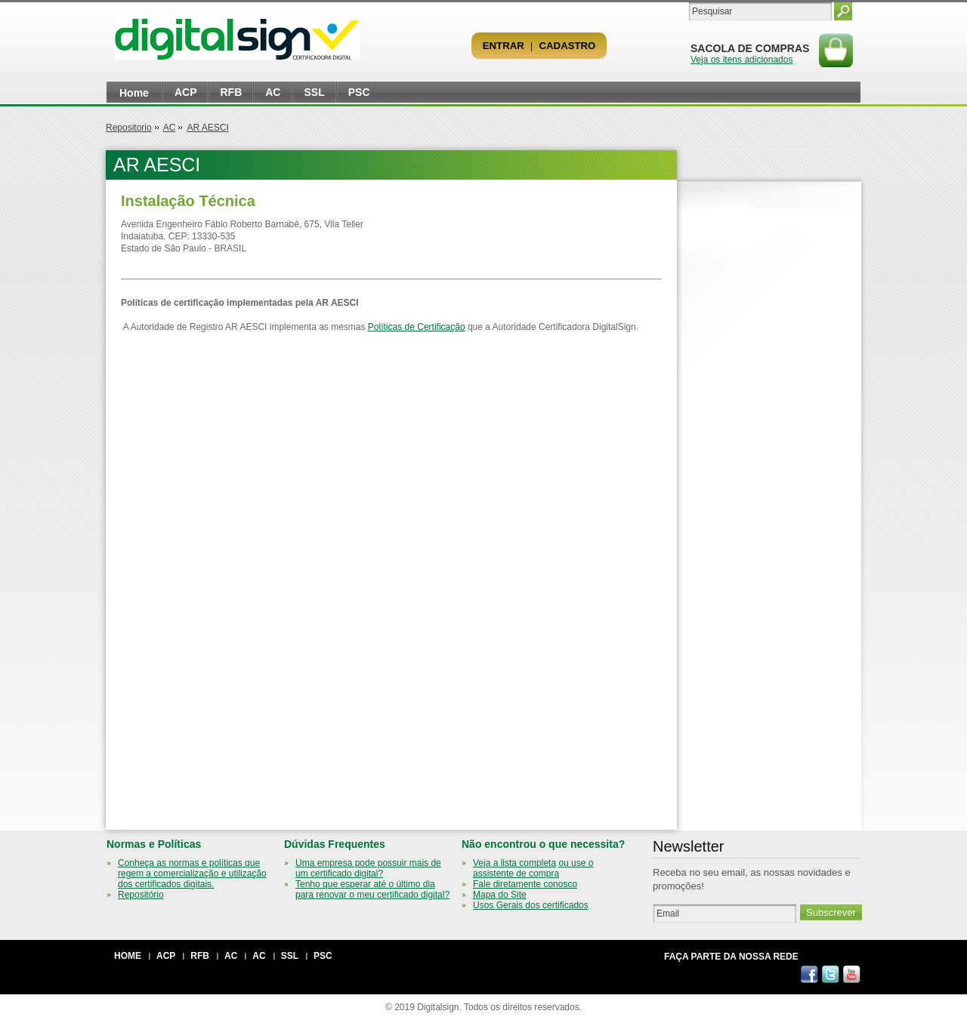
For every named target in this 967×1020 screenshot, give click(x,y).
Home (134, 93)
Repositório (141, 894)
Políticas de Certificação (416, 327)
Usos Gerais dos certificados (531, 905)
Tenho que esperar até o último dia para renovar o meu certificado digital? (372, 889)
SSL (314, 92)
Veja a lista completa (514, 863)
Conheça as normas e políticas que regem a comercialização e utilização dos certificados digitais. (192, 873)
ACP (186, 92)
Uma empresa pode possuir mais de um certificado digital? (368, 868)
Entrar (503, 45)
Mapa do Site (500, 894)
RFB (231, 92)
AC (272, 92)
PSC (359, 92)
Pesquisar (843, 11)
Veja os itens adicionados (741, 59)
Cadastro (567, 45)
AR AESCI (207, 127)
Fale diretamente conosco (525, 884)
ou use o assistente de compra (533, 868)
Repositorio (129, 127)
